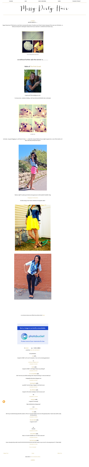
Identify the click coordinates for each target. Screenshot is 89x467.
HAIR (26, 1)
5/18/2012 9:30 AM (33, 370)
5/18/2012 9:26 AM (33, 364)
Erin (33, 411)
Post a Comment (32, 447)
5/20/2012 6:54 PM (33, 437)
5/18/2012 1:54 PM (33, 417)
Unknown (33, 399)
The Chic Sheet (33, 420)
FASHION (11, 1)
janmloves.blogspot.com (33, 362)
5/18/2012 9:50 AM (33, 387)
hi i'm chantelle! (32, 373)
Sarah (33, 367)
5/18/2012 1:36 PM (33, 409)
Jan (33, 356)
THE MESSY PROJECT (76, 1)
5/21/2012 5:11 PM (33, 444)
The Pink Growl (33, 440)
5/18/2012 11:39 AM (33, 396)
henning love (33, 383)
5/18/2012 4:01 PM (33, 430)
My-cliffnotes (33, 390)
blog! (44, 315)
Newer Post (6, 453)
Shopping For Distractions (33, 197)
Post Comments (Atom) (35, 456)
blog (27, 139)
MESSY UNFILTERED (42, 1)
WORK (59, 1)
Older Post (60, 453)
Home (33, 453)
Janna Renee (33, 433)
